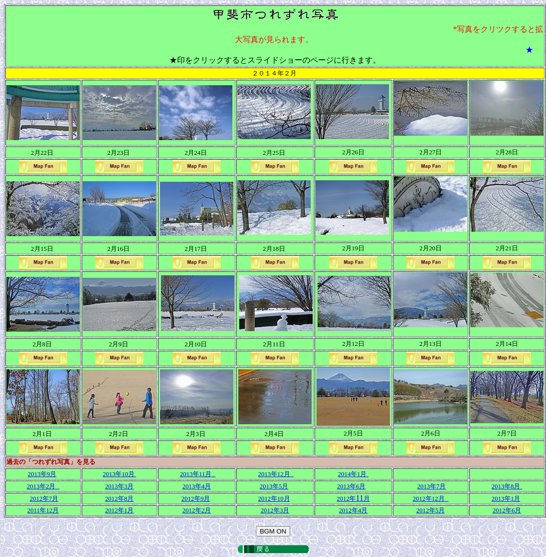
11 (353, 498)
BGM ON (273, 531)
